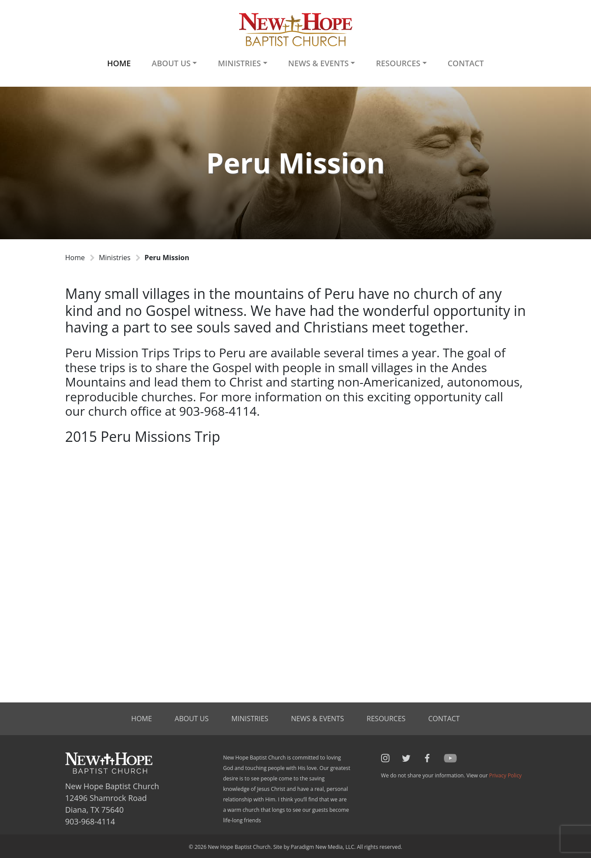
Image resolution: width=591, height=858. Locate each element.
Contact (466, 63)
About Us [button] (171, 63)
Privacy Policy (505, 775)
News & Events (317, 718)
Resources (386, 718)
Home (119, 63)
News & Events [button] (318, 63)
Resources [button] (398, 63)
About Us (192, 718)
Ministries (115, 257)
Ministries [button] (239, 63)
